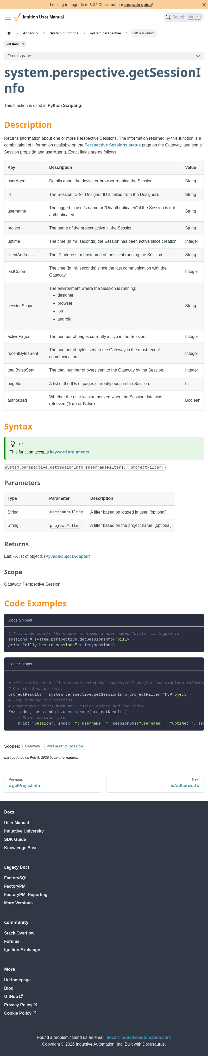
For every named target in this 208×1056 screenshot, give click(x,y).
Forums (12, 941)
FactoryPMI (15, 886)
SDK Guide (15, 839)
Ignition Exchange (22, 950)
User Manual (16, 823)
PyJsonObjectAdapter (67, 556)
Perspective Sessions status (113, 145)
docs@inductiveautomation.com (139, 1037)
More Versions (18, 903)
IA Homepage (17, 980)
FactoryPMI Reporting (25, 894)
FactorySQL (16, 878)
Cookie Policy (20, 1013)
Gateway (32, 746)
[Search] (183, 17)
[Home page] (9, 33)
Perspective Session (65, 746)
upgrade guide (138, 4)
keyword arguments (69, 452)
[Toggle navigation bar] (8, 17)
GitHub (13, 996)
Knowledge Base (20, 848)
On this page (19, 56)
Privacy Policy (20, 1005)
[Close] (204, 4)
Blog (9, 988)
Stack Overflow (19, 933)
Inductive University (24, 831)
